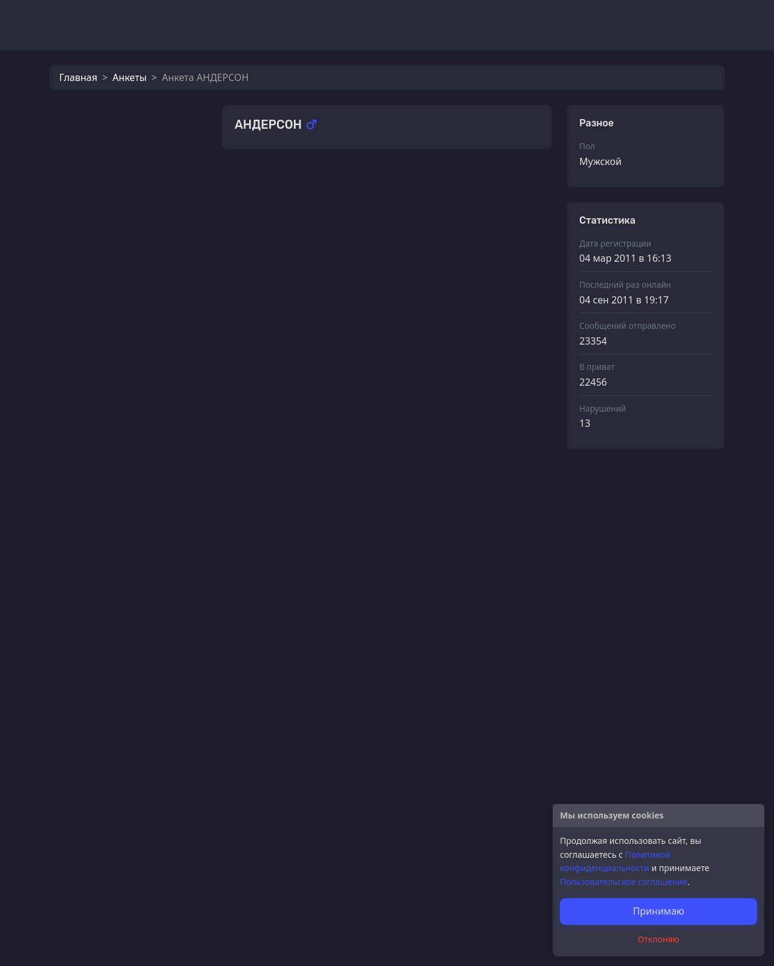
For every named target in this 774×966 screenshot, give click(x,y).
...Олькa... (124, 237)
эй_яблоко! (287, 368)
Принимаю (658, 911)
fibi (109, 396)
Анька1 (118, 356)
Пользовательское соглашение (624, 881)
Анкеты (129, 77)
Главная (78, 77)
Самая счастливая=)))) (313, 913)
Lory (112, 277)
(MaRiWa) (283, 186)
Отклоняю (659, 939)
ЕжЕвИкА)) (126, 316)
